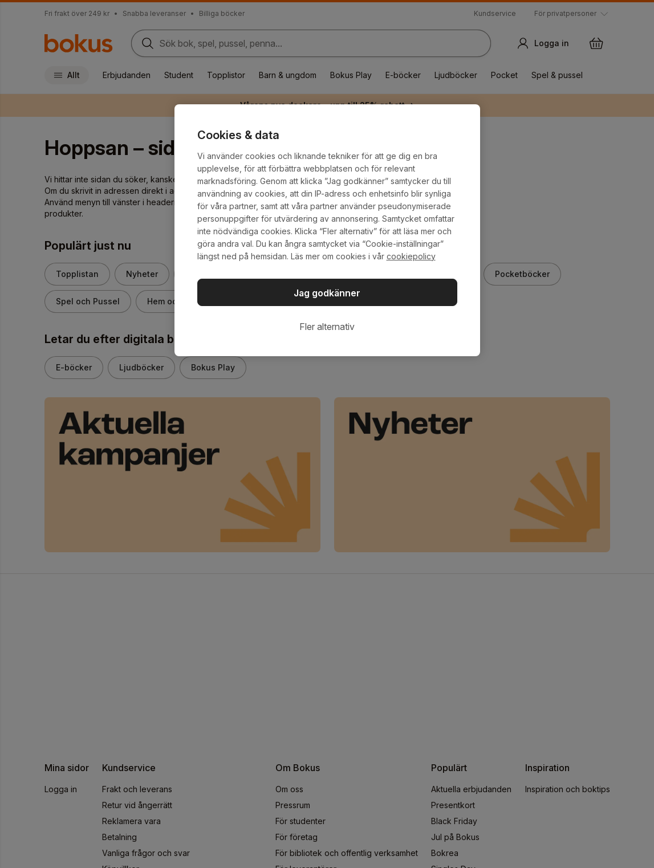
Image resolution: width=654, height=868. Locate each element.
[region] (327, 230)
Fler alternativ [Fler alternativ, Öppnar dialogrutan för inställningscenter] (327, 326)
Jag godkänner (327, 293)
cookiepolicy (411, 256)
